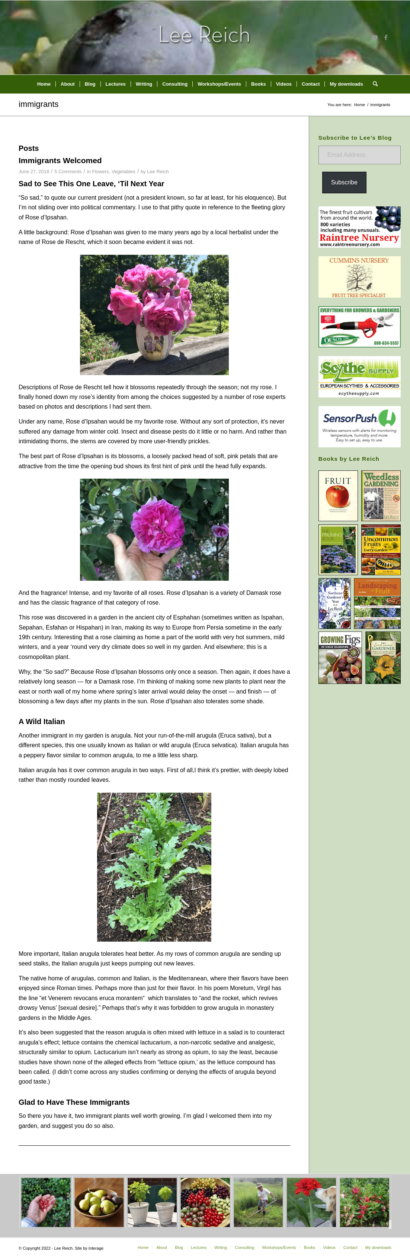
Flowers (100, 171)
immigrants (39, 104)
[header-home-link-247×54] (205, 37)
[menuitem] (43, 84)
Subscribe (344, 182)
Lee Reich (158, 171)
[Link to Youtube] (374, 37)
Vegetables (123, 171)
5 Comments (67, 171)
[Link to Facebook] (385, 37)
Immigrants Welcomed (60, 160)
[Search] (373, 84)
